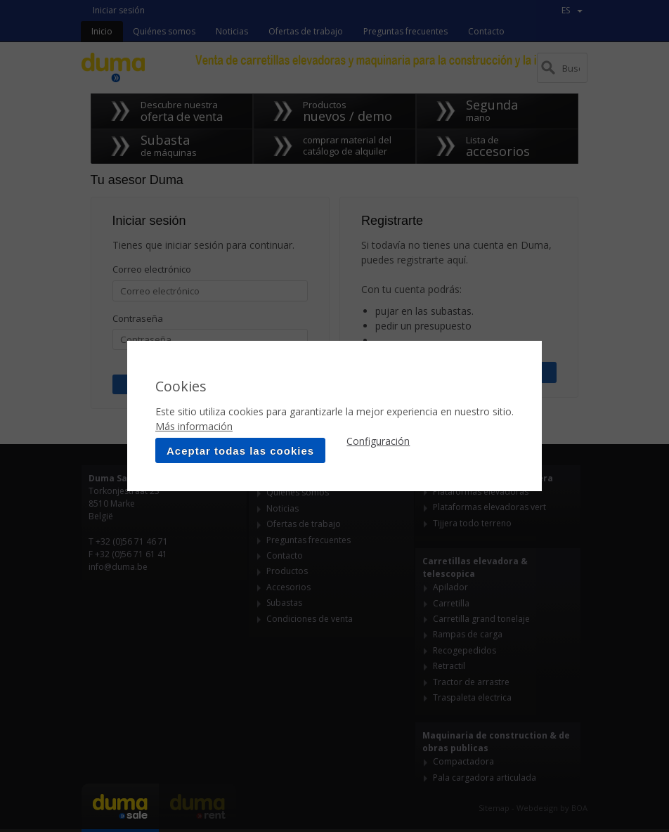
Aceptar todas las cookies (240, 451)
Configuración (378, 441)
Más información (194, 426)
